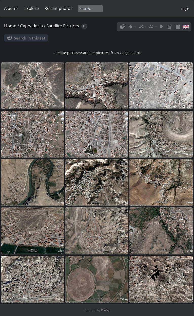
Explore (31, 8)
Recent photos (58, 8)
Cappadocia (31, 26)
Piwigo (105, 310)
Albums (11, 8)
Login (185, 8)
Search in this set (29, 38)
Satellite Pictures (62, 26)
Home (10, 26)
